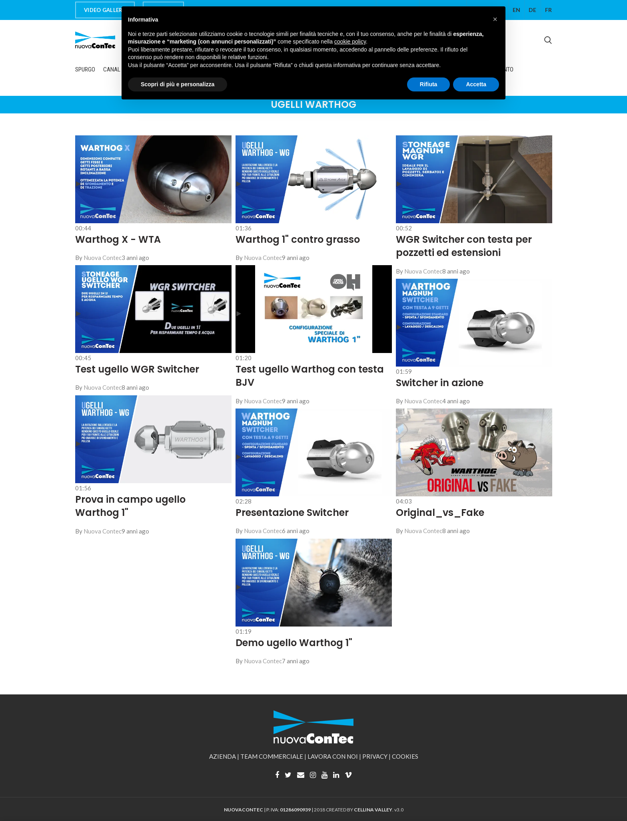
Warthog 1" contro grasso (298, 239)
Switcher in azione (439, 382)
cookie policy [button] (350, 41)
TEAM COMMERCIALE (271, 756)
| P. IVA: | (269, 810)
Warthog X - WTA (118, 239)
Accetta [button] (476, 84)
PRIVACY (374, 756)
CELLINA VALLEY (373, 810)
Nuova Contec (263, 660)
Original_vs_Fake (440, 512)
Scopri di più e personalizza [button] (177, 84)
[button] (495, 19)
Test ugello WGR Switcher (137, 369)
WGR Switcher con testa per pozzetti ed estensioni (464, 246)
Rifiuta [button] (428, 84)
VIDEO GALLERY (105, 10)
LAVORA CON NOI (333, 756)
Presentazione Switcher (292, 512)
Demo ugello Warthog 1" (294, 642)
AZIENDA (222, 756)
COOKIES (405, 756)
